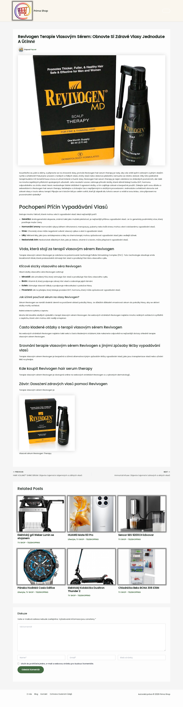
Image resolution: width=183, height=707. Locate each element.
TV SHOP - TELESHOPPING (29, 543)
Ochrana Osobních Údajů (61, 694)
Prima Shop (41, 11)
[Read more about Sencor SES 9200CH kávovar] (141, 514)
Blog (37, 694)
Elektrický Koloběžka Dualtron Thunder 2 (86, 590)
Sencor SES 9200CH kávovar (136, 535)
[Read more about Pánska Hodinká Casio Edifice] (41, 567)
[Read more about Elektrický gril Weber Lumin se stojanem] (41, 514)
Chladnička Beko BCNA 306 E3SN (138, 588)
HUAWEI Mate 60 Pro (80, 535)
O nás (30, 694)
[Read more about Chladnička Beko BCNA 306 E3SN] (141, 567)
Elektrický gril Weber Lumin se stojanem (36, 537)
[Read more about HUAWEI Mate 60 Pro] (91, 514)
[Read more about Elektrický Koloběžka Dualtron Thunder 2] (91, 567)
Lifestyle (71, 540)
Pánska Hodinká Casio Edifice (36, 588)
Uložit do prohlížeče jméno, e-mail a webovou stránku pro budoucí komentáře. (57, 664)
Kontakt (44, 694)
